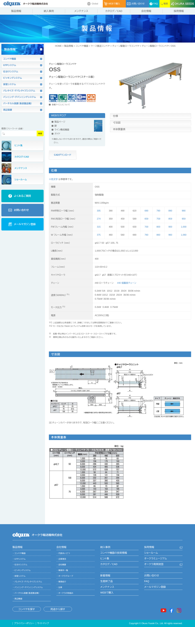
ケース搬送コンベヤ (100, 46)
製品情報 (68, 46)
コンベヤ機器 (82, 46)
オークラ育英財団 (153, 564)
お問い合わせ (151, 575)
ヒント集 (104, 558)
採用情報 (149, 547)
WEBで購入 (106, 592)
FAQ (146, 581)
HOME (58, 46)
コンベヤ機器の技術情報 (113, 552)
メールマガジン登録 (155, 587)
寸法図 (116, 122)
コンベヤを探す (26, 609)
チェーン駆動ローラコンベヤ (125, 46)
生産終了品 (106, 581)
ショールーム (151, 552)
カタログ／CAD (108, 564)
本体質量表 (119, 129)
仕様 (115, 116)
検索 (40, 133)
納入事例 (105, 547)
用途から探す (57, 609)
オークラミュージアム (155, 558)
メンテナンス (107, 587)
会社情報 (61, 547)
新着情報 (105, 575)
